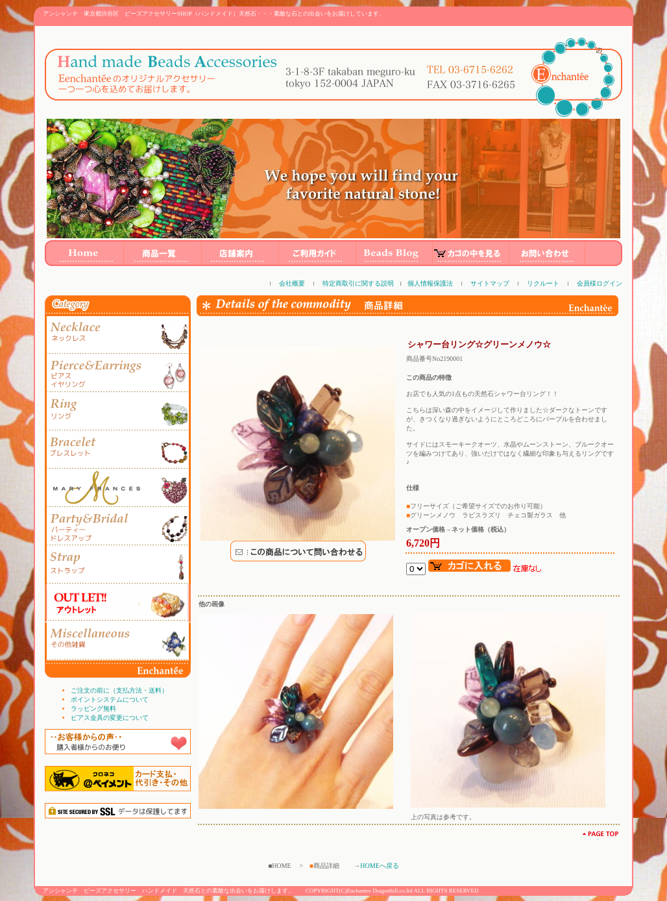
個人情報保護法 (430, 283)
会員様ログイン (599, 283)
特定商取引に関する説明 (358, 283)
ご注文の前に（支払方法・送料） (119, 690)
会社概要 (292, 283)
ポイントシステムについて (110, 699)
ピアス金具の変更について (110, 717)
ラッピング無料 (93, 708)
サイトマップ (489, 283)
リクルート (543, 283)
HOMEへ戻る (379, 865)
